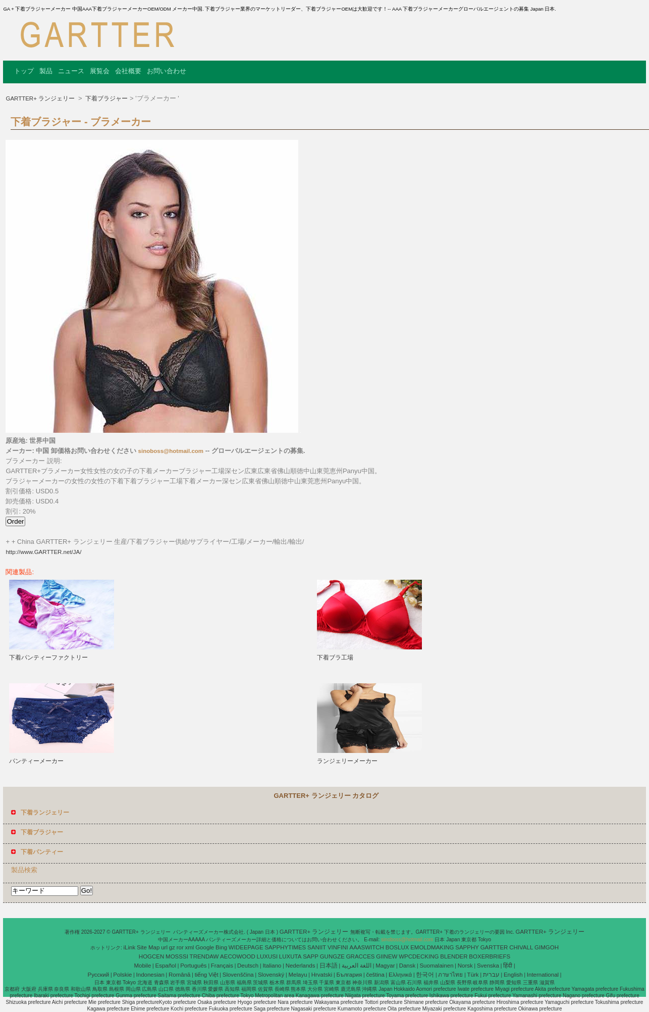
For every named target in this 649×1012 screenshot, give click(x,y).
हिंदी (507, 966)
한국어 (425, 975)
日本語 (328, 966)
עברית (491, 975)
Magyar (385, 966)
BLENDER (453, 956)
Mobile (142, 966)
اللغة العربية (356, 966)
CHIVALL (521, 947)
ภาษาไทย (450, 975)
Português (193, 966)
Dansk (407, 966)
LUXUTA (290, 956)
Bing (221, 947)
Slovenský (271, 975)
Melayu (297, 975)
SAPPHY (467, 947)
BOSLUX (397, 947)
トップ (24, 71)
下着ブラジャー (106, 98)
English (513, 975)
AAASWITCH (367, 947)
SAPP (310, 956)
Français (222, 966)
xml (189, 947)
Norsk (465, 966)
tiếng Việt (207, 975)
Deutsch (247, 966)
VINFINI (338, 947)
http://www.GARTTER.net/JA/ (43, 552)
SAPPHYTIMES (285, 947)
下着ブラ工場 (335, 657)
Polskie (122, 975)
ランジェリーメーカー (347, 761)
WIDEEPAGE (246, 947)
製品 (45, 71)
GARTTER (494, 947)
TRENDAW (204, 956)
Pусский (99, 975)
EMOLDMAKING (432, 947)
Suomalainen (436, 966)
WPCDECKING (419, 956)
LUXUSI (267, 956)
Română (179, 975)
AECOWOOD (237, 956)
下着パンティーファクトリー (48, 657)
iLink (130, 947)
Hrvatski (322, 975)
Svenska (488, 966)
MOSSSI (177, 956)
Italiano (271, 966)
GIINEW (386, 956)
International (543, 975)
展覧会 (100, 71)
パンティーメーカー (36, 761)
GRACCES (360, 956)
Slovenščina (238, 975)
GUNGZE (332, 956)
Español (165, 966)
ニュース (71, 71)
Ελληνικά (400, 975)
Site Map (148, 947)
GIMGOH (546, 947)
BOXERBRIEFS (489, 956)
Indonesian (150, 975)
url (164, 947)
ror (180, 947)
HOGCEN (151, 956)
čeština (375, 975)
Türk (473, 975)
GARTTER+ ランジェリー (41, 98)
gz (172, 947)
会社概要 (128, 71)
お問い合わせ (166, 71)
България (349, 975)
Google (204, 947)
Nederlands (300, 966)
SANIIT (316, 947)
